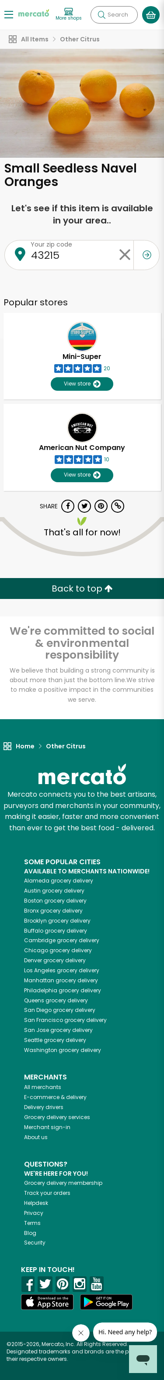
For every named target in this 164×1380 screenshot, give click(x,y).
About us (36, 1137)
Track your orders (47, 1193)
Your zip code (51, 244)
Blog (30, 1233)
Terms (32, 1223)
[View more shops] (69, 14)
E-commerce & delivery (55, 1097)
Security (34, 1242)
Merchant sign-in (47, 1127)
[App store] (47, 1302)
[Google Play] (106, 1301)
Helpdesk (36, 1203)
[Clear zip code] (124, 255)
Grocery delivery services (57, 1117)
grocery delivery (58, 880)
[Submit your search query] (101, 15)
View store (82, 384)
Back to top (82, 588)
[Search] (114, 15)
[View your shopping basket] (151, 15)
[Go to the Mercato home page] (33, 12)
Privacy (33, 1213)
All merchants (42, 1087)
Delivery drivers (43, 1107)
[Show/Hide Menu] (8, 14)
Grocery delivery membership (63, 1183)
